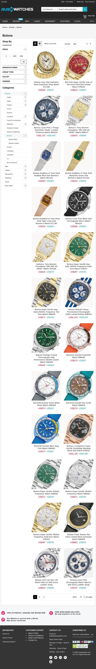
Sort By (67, 44)
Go (24, 62)
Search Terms (7, 638)
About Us (5, 634)
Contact (4, 2)
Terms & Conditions (35, 636)
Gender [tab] (6, 81)
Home (4, 27)
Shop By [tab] (7, 41)
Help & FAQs (33, 633)
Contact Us (32, 640)
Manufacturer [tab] (9, 67)
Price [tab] (5, 49)
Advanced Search (8, 642)
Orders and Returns (36, 638)
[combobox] (70, 9)
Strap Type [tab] (8, 72)
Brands (11, 27)
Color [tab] (5, 77)
